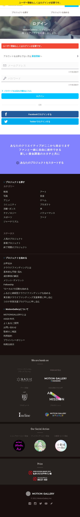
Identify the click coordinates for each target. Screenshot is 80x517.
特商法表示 (9, 344)
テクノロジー (10, 212)
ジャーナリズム (11, 221)
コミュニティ (10, 204)
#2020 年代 (9, 318)
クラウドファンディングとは (17, 267)
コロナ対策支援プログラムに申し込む (22, 301)
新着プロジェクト (12, 242)
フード (43, 217)
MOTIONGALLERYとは (15, 314)
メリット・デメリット (14, 280)
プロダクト (45, 204)
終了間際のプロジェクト (15, 247)
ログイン (40, 96)
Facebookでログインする (28, 114)
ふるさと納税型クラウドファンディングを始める (27, 292)
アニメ (7, 200)
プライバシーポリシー (14, 340)
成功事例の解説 (11, 275)
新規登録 (36, 56)
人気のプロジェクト (13, 238)
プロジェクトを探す (20, 12)
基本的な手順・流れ (13, 271)
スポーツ (8, 217)
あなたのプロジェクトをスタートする (40, 162)
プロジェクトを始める (60, 12)
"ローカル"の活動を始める (16, 288)
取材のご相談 (10, 331)
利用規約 (8, 335)
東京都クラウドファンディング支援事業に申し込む (28, 297)
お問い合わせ (10, 327)
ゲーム (43, 200)
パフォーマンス (47, 212)
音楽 (42, 195)
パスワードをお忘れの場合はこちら (16, 91)
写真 (6, 195)
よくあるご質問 (11, 323)
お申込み (8, 263)
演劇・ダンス (9, 208)
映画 (6, 191)
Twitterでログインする (27, 121)
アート (43, 191)
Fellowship (9, 284)
